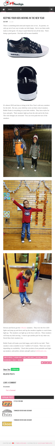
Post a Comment (10, 390)
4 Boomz (24, 328)
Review (44, 357)
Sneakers (20, 360)
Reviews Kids (7, 360)
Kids (25, 357)
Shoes (14, 360)
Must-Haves (31, 357)
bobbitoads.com (41, 351)
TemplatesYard (21, 443)
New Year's (38, 357)
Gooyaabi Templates (45, 443)
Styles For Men (18, 401)
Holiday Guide (18, 357)
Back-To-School (8, 357)
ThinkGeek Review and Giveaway (23, 410)
